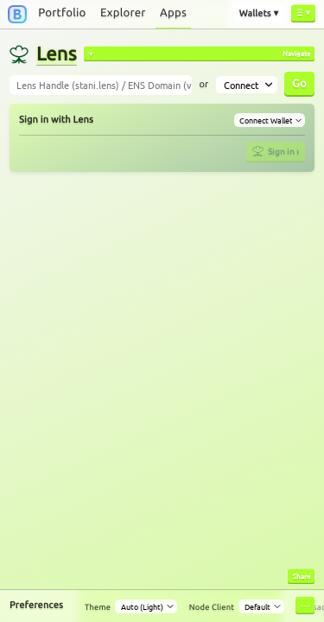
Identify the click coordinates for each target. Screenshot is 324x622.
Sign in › (275, 150)
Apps (173, 13)
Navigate (296, 53)
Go (299, 82)
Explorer (123, 13)
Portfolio (62, 13)
